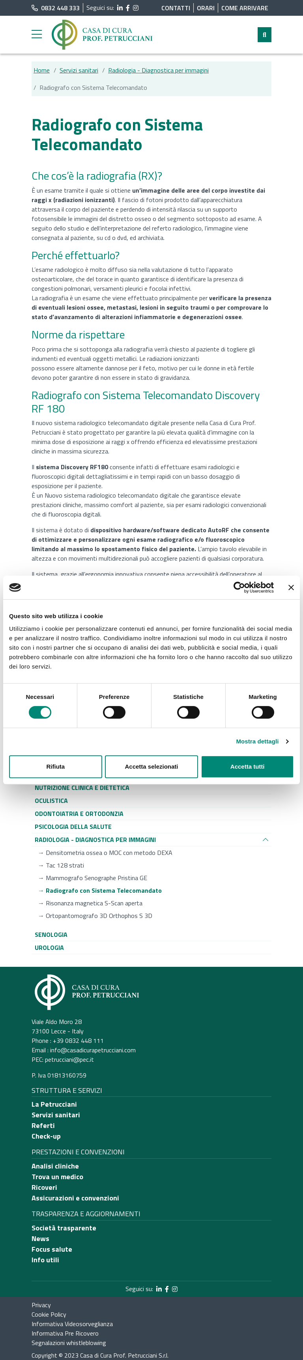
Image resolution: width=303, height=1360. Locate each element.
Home (42, 70)
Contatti (175, 8)
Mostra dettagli (257, 741)
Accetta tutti (247, 766)
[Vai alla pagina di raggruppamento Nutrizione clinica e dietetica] (82, 787)
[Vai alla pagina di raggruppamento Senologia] (51, 934)
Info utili (45, 1259)
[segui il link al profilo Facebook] (128, 8)
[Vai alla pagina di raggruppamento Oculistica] (51, 800)
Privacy (41, 1305)
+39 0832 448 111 (78, 1040)
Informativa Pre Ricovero (65, 1333)
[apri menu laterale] (37, 36)
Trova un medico (57, 1176)
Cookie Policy (49, 1314)
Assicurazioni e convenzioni (75, 1198)
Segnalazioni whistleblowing (69, 1342)
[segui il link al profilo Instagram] (135, 8)
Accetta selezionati (151, 766)
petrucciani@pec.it (69, 1059)
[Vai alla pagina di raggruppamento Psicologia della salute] (73, 826)
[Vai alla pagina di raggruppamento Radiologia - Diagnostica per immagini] (95, 839)
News (40, 1238)
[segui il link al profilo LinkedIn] (120, 8)
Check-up (46, 1136)
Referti (43, 1125)
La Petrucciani (54, 1104)
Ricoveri (44, 1187)
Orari (206, 8)
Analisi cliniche (55, 1166)
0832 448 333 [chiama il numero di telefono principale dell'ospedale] (56, 8)
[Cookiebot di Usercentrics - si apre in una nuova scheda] (239, 587)
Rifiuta (55, 766)
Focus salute (52, 1249)
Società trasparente (64, 1228)
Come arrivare (244, 8)
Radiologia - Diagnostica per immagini (158, 70)
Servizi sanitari (79, 70)
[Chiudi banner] (291, 587)
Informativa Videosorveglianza (72, 1323)
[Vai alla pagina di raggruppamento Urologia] (49, 947)
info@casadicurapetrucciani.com (93, 1050)
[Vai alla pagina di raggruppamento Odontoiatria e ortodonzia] (79, 813)
